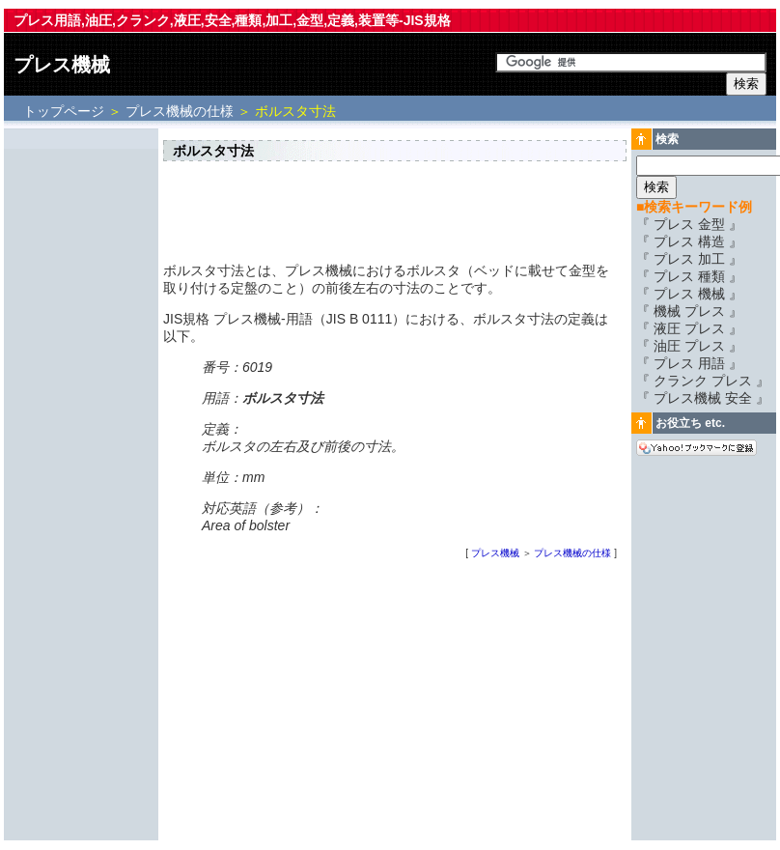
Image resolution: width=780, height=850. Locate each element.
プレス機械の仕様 (179, 111)
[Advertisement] (81, 422)
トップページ (65, 111)
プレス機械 (62, 64)
